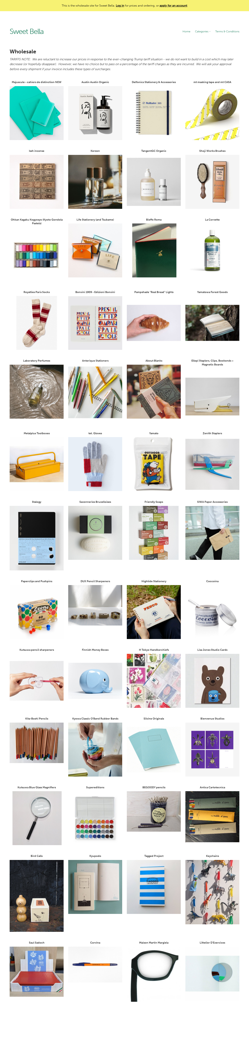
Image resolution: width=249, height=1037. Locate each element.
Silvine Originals (154, 747)
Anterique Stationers (95, 389)
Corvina (95, 961)
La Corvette (212, 248)
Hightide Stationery (154, 609)
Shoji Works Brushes (212, 179)
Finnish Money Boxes (95, 678)
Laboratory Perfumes (37, 389)
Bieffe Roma (154, 248)
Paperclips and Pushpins (37, 609)
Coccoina (212, 609)
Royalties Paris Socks (37, 320)
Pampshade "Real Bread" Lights (154, 320)
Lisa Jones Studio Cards (212, 678)
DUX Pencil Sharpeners (95, 603)
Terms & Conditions (227, 31)
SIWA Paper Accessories (212, 530)
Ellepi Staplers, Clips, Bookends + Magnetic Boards (212, 390)
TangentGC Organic (154, 179)
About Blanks (154, 389)
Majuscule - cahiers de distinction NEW (37, 110)
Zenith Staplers (212, 461)
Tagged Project (154, 884)
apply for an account (173, 5)
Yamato (154, 461)
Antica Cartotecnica (212, 814)
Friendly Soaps (154, 530)
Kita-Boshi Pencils (37, 740)
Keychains (212, 889)
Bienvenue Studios (212, 747)
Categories (203, 31)
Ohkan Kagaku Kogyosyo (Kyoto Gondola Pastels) (37, 249)
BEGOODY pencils (154, 809)
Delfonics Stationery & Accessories (154, 110)
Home (186, 31)
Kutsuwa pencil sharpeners (37, 678)
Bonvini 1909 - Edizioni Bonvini (95, 320)
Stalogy (37, 535)
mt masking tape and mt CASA (212, 110)
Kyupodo (95, 884)
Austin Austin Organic (95, 110)
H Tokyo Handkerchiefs (154, 678)
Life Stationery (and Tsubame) (95, 248)
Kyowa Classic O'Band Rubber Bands (95, 747)
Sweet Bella (27, 32)
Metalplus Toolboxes (37, 461)
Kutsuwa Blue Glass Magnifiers (37, 815)
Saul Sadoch (37, 969)
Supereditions (95, 815)
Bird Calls (37, 893)
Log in (120, 5)
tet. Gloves (95, 461)
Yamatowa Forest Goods (212, 320)
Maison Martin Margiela (154, 971)
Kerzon (95, 179)
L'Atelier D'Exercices (212, 971)
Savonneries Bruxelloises (95, 530)
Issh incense (37, 179)
